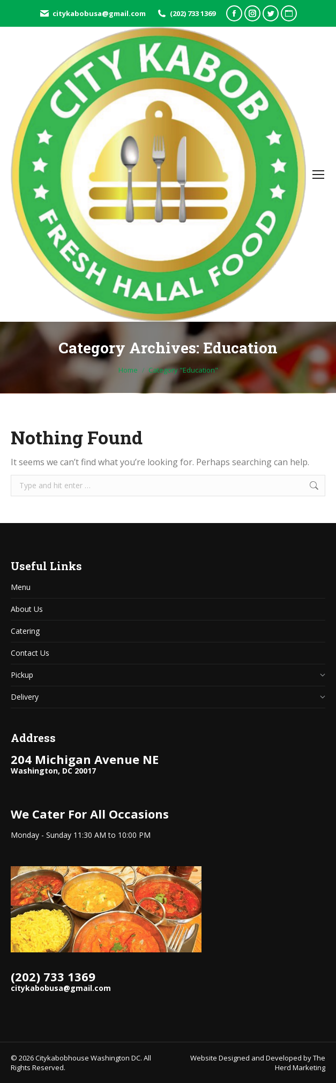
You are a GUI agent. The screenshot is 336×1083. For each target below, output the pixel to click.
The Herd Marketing (300, 1062)
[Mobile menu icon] (318, 174)
